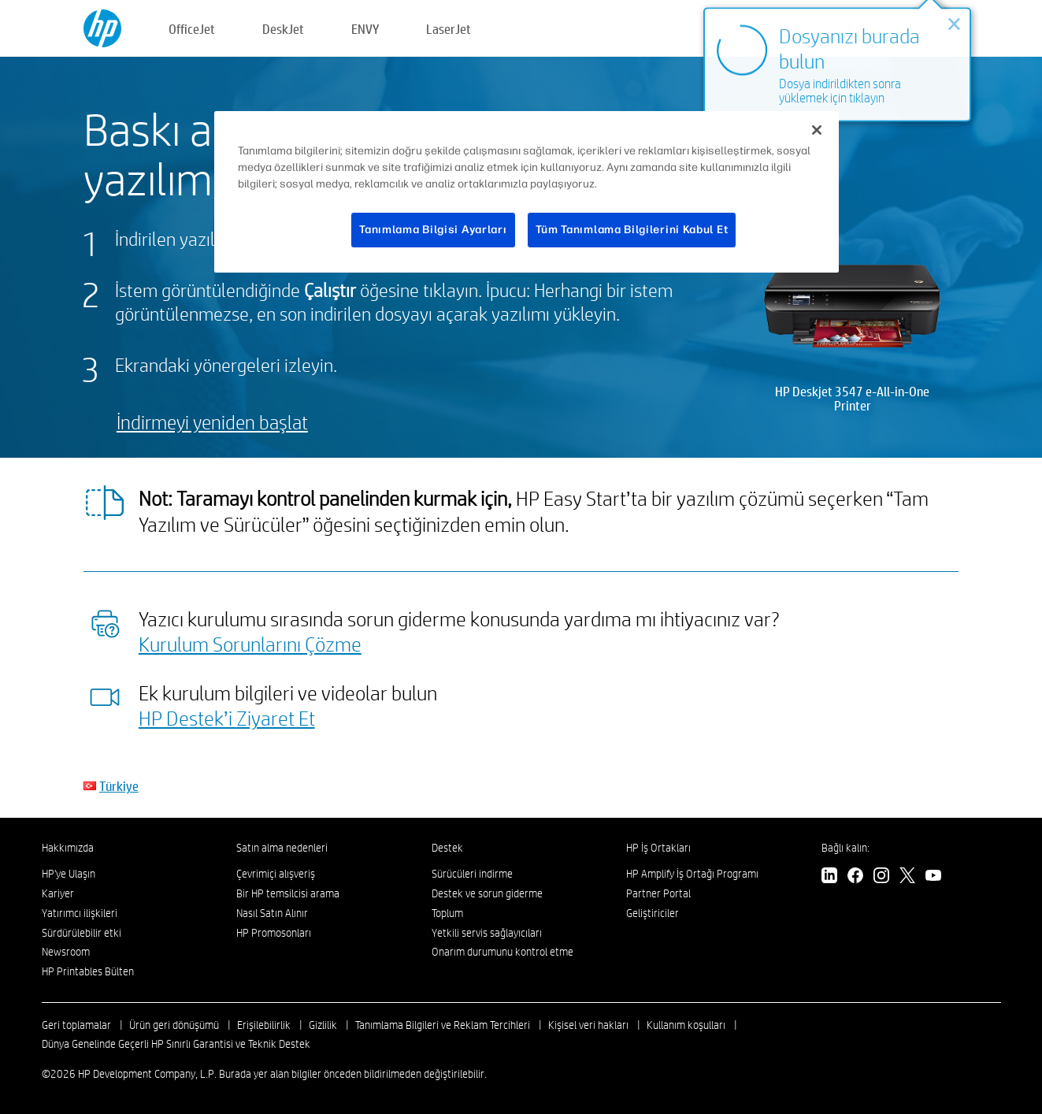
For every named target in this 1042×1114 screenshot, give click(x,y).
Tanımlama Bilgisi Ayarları (432, 229)
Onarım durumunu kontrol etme (502, 952)
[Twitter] (907, 877)
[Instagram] (881, 877)
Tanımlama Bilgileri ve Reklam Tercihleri (442, 1025)
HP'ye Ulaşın (68, 874)
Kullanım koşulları (686, 1025)
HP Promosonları (273, 933)
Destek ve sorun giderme (487, 893)
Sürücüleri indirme (472, 874)
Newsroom (66, 952)
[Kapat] (816, 130)
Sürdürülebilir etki (81, 933)
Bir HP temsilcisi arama (287, 893)
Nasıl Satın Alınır (272, 913)
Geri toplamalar (76, 1025)
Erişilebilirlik (264, 1025)
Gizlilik (323, 1025)
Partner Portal (658, 893)
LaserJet (448, 29)
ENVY (365, 29)
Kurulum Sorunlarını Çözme (250, 643)
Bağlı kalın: (845, 848)
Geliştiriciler (652, 913)
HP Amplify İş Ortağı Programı (692, 874)
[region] (527, 192)
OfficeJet (192, 29)
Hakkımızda (68, 848)
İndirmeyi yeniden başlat (212, 422)
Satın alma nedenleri (282, 848)
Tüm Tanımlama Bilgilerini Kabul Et (632, 229)
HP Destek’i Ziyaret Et (227, 717)
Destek (447, 848)
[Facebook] (855, 877)
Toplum (447, 913)
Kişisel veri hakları (588, 1025)
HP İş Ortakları (658, 848)
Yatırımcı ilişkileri (79, 913)
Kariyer (58, 893)
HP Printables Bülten (88, 971)
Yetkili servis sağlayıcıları (487, 933)
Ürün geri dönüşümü (174, 1025)
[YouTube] (933, 877)
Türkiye (119, 786)
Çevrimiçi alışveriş (275, 874)
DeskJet (283, 29)
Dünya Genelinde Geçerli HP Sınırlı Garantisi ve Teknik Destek (176, 1044)
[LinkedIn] (829, 877)
